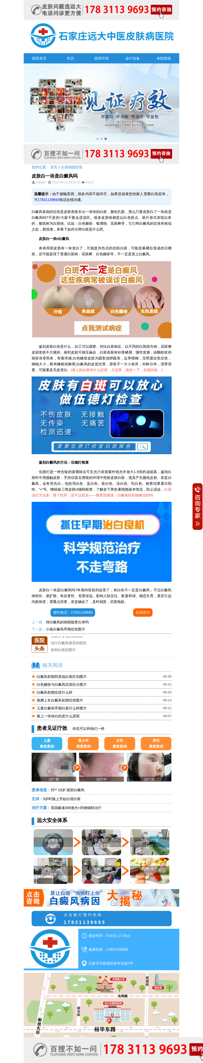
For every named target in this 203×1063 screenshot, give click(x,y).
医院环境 (101, 58)
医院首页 (39, 58)
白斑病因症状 (72, 167)
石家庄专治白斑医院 (67, 643)
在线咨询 (143, 612)
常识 (70, 58)
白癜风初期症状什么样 (54, 692)
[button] (97, 139)
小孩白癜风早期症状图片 (65, 629)
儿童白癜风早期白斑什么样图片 (62, 708)
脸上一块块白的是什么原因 (58, 716)
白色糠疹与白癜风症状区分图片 (62, 684)
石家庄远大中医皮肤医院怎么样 (76, 636)
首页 (53, 167)
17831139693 (49, 200)
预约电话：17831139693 (73, 612)
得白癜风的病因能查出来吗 (67, 622)
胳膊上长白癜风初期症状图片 (60, 700)
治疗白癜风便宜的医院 (68, 650)
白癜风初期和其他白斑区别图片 (62, 677)
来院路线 (164, 58)
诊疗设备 (132, 58)
